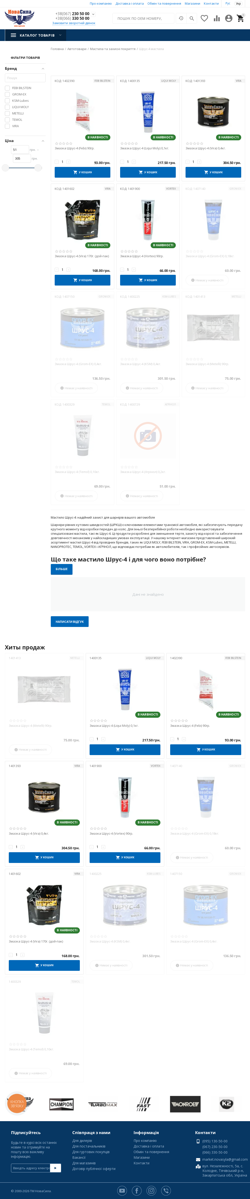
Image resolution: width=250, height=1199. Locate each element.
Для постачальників (88, 1146)
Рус (228, 3)
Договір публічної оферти (93, 1168)
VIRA (238, 80)
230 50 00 (72, 13)
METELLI (236, 296)
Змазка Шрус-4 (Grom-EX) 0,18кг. (210, 256)
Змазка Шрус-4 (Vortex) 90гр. (142, 256)
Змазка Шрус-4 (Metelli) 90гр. (207, 364)
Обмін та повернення (164, 3)
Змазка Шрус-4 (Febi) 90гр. (74, 148)
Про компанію (101, 3)
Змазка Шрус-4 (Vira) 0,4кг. (206, 148)
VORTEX (171, 188)
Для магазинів (84, 1163)
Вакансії (79, 1157)
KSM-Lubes (169, 296)
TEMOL (106, 404)
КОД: (58, 81)
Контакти (211, 3)
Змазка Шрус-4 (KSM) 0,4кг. (140, 364)
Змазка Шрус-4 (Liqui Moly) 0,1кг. (144, 148)
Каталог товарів (37, 35)
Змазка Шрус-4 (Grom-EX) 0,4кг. (78, 364)
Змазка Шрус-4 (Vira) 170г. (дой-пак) (82, 256)
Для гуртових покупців (91, 1151)
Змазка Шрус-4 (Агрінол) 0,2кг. (143, 472)
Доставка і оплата (129, 3)
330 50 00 (72, 18)
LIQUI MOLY (168, 80)
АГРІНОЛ (170, 404)
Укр (238, 3)
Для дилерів (82, 1140)
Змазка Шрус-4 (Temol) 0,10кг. (77, 472)
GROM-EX (235, 188)
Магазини (192, 3)
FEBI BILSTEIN (102, 80)
